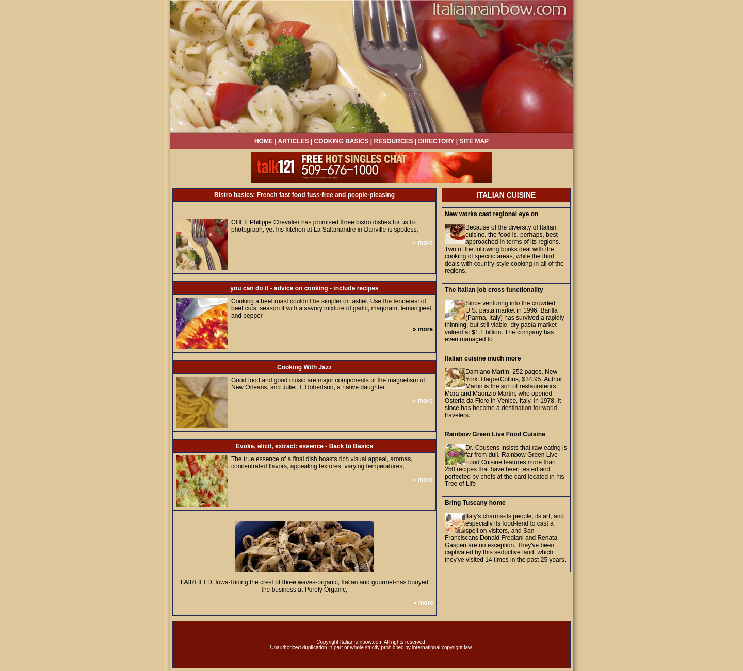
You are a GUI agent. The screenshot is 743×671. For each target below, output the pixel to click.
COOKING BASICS (342, 141)
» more (423, 243)
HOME (263, 141)
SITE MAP (474, 141)
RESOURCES (393, 141)
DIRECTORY (436, 141)
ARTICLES (294, 141)
